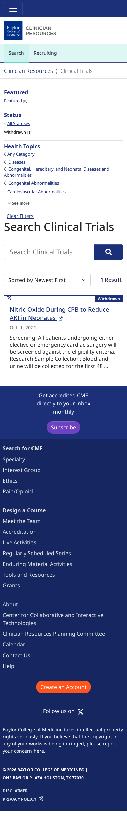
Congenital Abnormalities (33, 183)
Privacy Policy (19, 799)
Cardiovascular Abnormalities (36, 192)
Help (8, 666)
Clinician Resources (28, 71)
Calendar (14, 644)
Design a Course (24, 510)
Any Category (21, 154)
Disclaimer (15, 791)
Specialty (14, 459)
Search (18, 56)
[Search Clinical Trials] (49, 252)
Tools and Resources (29, 574)
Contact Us (16, 655)
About (10, 604)
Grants (11, 585)
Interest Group (22, 470)
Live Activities (19, 542)
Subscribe (63, 427)
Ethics (10, 480)
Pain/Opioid (18, 491)
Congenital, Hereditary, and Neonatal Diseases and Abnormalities (56, 172)
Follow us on (63, 711)
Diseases (16, 162)
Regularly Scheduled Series (37, 553)
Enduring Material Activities (37, 564)
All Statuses (18, 123)
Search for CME (23, 448)
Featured (15, 101)
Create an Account (63, 687)
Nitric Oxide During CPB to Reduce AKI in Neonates (59, 313)
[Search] (108, 252)
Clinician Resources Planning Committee (54, 633)
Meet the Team (22, 521)
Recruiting (45, 53)
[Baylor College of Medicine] (31, 30)
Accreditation (20, 531)
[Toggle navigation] (13, 8)
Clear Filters (20, 216)
